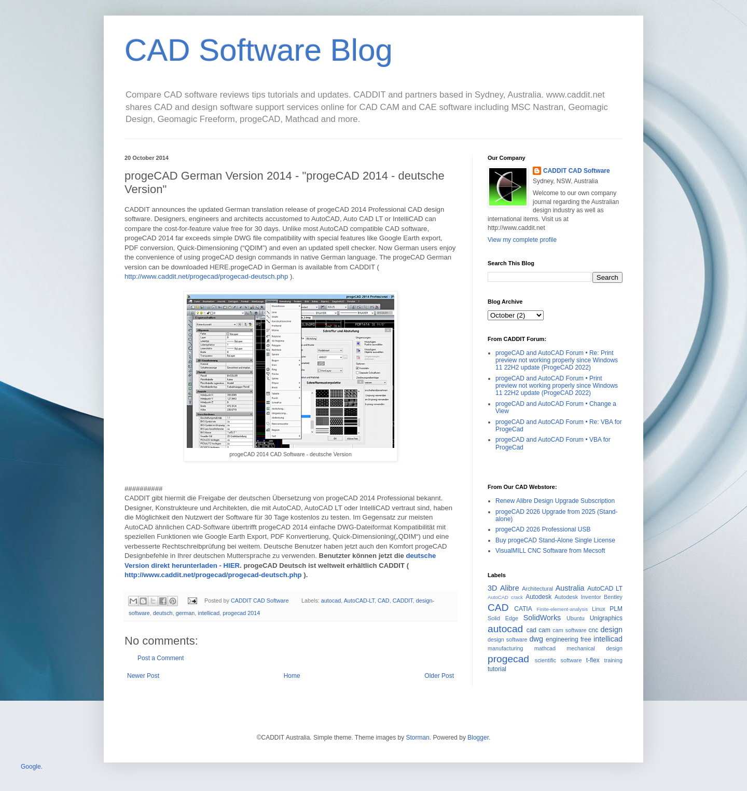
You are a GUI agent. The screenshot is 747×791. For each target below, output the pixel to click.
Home (292, 675)
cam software (569, 630)
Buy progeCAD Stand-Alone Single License (555, 540)
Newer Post (143, 675)
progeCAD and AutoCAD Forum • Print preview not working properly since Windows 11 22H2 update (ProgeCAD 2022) (556, 386)
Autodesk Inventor (578, 597)
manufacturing (505, 648)
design (611, 629)
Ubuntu (575, 618)
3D (492, 588)
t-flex (593, 660)
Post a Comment (160, 658)
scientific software (558, 660)
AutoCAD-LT (359, 600)
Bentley (613, 597)
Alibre (509, 588)
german (185, 613)
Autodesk (538, 597)
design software (508, 639)
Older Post (439, 675)
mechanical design (594, 648)
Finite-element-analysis (562, 609)
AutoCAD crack (505, 597)
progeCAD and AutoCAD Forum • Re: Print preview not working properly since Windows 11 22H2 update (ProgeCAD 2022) (556, 360)
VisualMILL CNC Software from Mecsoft (550, 550)
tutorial (497, 669)
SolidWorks (542, 617)
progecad (508, 658)
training (613, 660)
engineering (562, 639)
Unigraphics (606, 618)
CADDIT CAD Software (576, 170)
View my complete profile (522, 239)
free (585, 639)
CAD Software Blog (259, 50)
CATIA (523, 608)
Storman (418, 737)
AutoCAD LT (604, 588)
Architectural (537, 588)
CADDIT (403, 600)
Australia (570, 588)
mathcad (545, 648)
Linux (598, 609)
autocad (331, 600)
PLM (616, 608)
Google (31, 766)
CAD (384, 600)
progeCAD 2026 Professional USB (542, 529)
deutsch (163, 613)
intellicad (208, 613)
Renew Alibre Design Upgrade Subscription (555, 500)
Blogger (478, 737)
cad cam (538, 630)
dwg (536, 639)
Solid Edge (503, 618)
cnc (594, 630)
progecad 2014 (241, 613)
